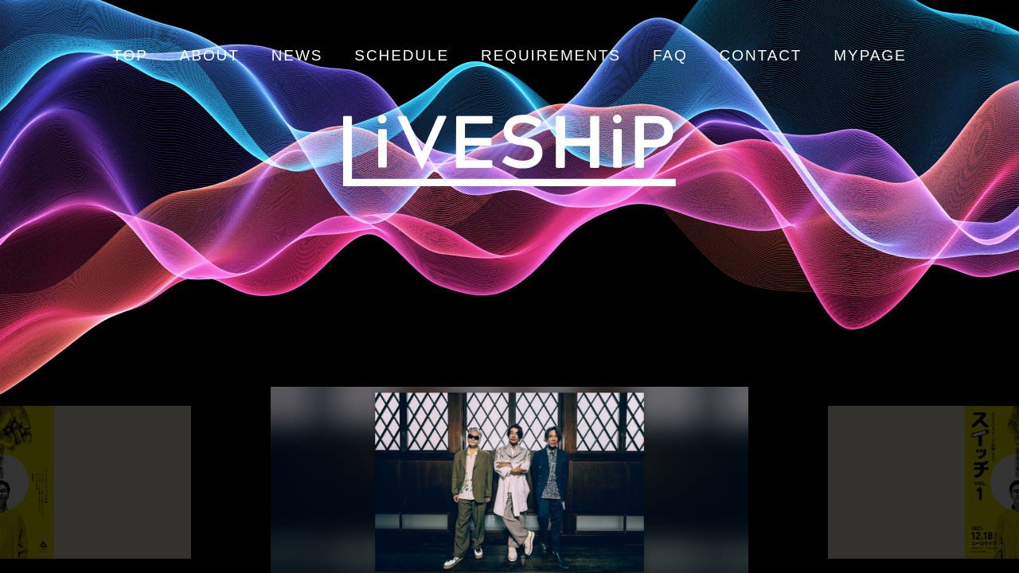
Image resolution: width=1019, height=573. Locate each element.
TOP (129, 55)
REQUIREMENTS (551, 55)
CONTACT (761, 55)
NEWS (297, 55)
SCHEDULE (401, 55)
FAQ (670, 55)
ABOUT (210, 55)
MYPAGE (870, 55)
